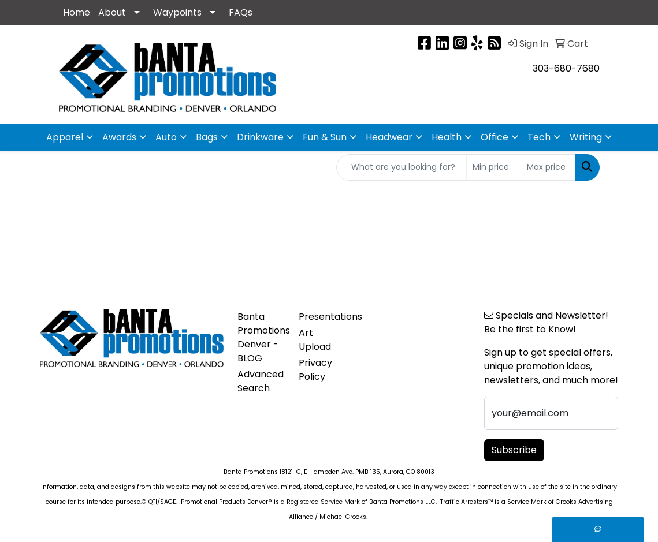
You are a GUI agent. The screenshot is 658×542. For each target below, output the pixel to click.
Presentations (323, 316)
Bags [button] (207, 137)
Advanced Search (260, 381)
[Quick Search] (401, 167)
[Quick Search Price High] (548, 167)
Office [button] (494, 137)
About (112, 12)
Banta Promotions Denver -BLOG (261, 337)
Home (76, 12)
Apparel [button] (64, 137)
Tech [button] (539, 137)
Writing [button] (586, 137)
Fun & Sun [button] (325, 137)
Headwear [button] (389, 137)
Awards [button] (119, 137)
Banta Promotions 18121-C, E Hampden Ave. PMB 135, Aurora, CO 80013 (329, 472)
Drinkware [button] (260, 137)
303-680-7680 (566, 68)
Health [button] (447, 137)
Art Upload (315, 339)
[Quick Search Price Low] (493, 167)
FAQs (240, 12)
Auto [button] (166, 137)
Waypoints (177, 12)
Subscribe (514, 450)
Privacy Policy (315, 369)
